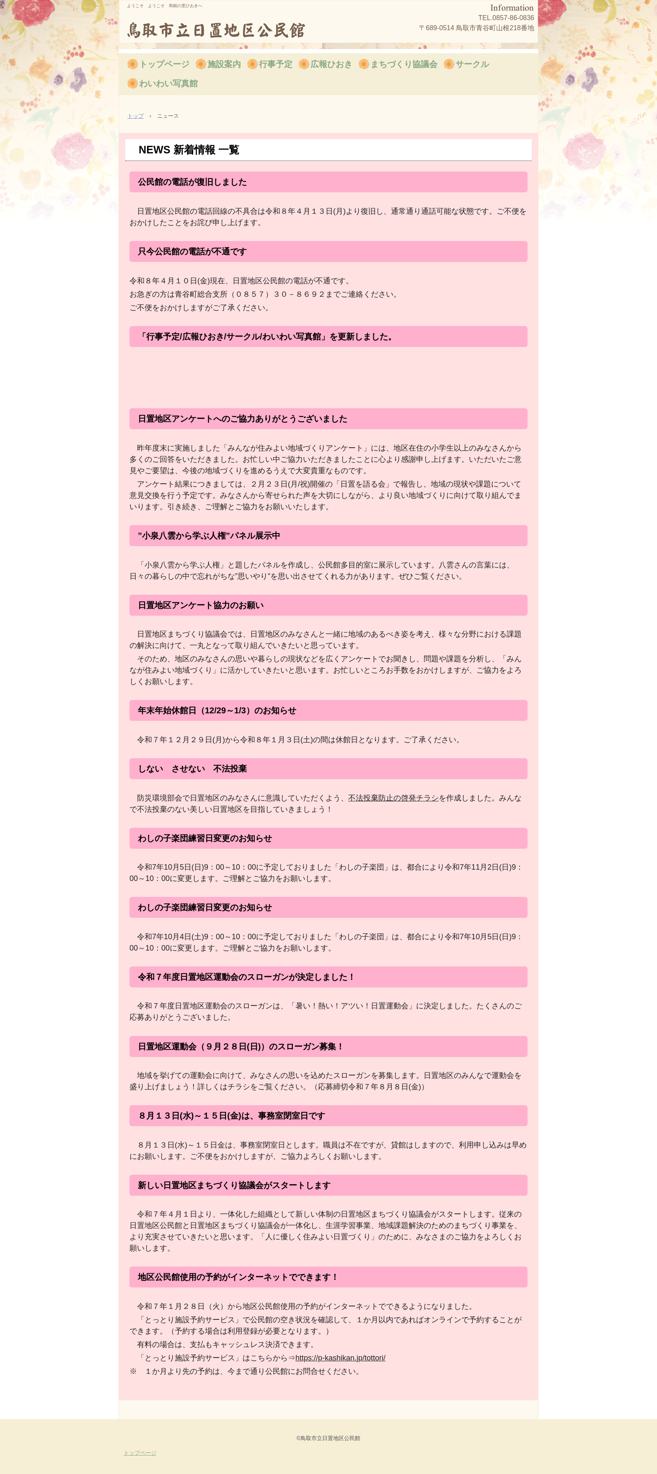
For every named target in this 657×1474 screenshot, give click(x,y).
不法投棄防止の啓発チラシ (393, 798)
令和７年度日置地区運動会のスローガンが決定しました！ (247, 977)
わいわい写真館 (168, 83)
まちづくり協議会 (403, 64)
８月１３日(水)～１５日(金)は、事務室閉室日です (231, 1115)
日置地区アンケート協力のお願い (201, 605)
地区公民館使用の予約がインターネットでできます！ (238, 1277)
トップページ (164, 64)
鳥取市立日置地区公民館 (225, 29)
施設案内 (224, 64)
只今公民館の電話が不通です (192, 251)
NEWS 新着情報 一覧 (189, 149)
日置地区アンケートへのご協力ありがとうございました (242, 418)
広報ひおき (331, 64)
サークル (472, 64)
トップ (135, 116)
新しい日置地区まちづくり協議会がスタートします (234, 1185)
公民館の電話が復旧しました (192, 182)
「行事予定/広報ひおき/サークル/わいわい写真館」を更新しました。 (267, 336)
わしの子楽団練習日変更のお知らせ (205, 838)
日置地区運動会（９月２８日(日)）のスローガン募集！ (241, 1046)
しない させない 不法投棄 (192, 768)
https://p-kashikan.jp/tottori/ (340, 1358)
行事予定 (275, 64)
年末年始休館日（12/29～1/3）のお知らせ (217, 710)
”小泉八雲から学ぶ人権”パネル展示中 (209, 535)
